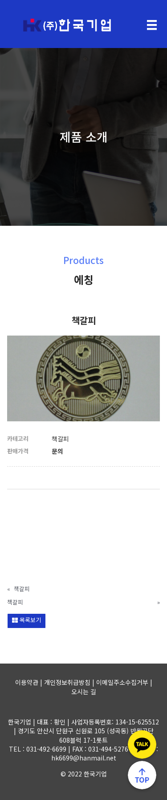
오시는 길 (83, 691)
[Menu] (152, 25)
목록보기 (26, 620)
